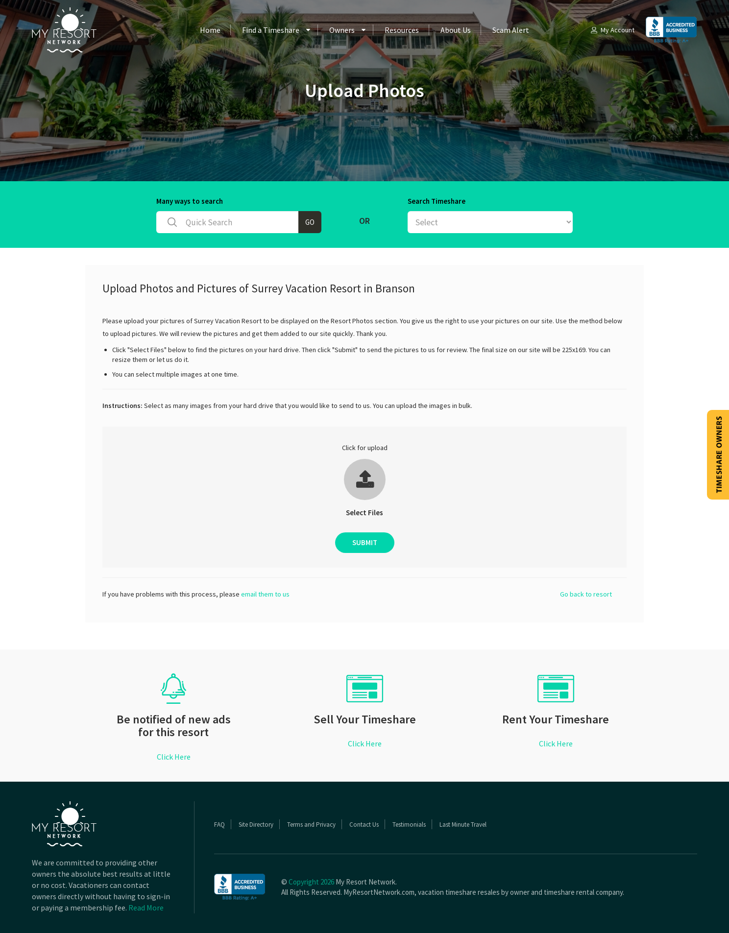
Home (210, 30)
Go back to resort (586, 594)
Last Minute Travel (462, 824)
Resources (402, 30)
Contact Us (364, 824)
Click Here (174, 757)
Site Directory (256, 824)
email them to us (265, 594)
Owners (342, 30)
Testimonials (409, 824)
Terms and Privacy (311, 824)
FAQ (219, 824)
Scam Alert (510, 30)
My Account (611, 29)
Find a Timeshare (270, 30)
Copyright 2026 (311, 881)
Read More (146, 907)
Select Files (364, 512)
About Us (455, 30)
